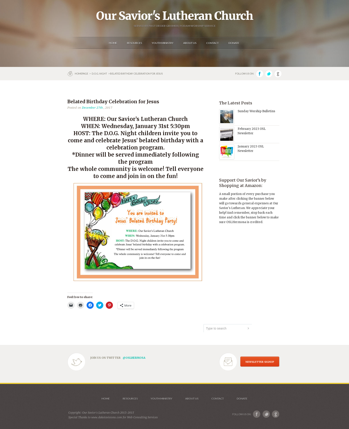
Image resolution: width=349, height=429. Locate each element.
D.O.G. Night (99, 73)
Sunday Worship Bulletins (256, 111)
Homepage (82, 73)
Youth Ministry (161, 398)
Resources (130, 398)
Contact (217, 398)
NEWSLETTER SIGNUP (259, 361)
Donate (242, 398)
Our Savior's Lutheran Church (174, 16)
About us (191, 398)
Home (106, 398)
